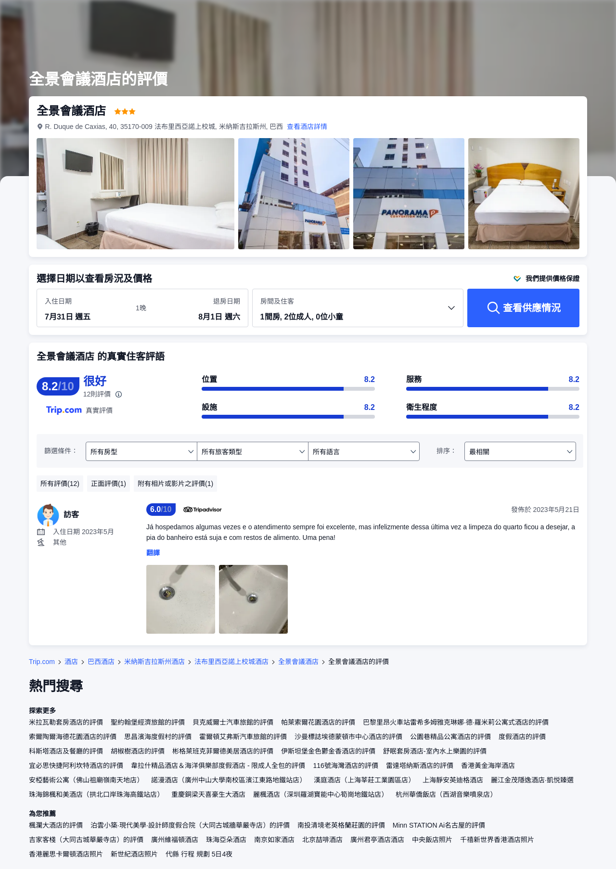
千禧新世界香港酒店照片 (497, 839)
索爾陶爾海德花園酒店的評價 (72, 737)
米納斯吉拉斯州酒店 (154, 661)
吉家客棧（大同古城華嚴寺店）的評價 (86, 839)
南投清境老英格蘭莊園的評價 (341, 825)
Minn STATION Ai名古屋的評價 (439, 825)
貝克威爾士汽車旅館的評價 (232, 722)
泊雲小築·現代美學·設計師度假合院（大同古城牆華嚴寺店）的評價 (190, 825)
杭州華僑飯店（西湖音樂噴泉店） (446, 794)
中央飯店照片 (432, 839)
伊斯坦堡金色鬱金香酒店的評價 (328, 751)
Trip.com (42, 661)
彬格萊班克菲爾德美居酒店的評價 (222, 751)
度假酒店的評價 (522, 737)
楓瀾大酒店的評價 (56, 825)
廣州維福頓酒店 (174, 839)
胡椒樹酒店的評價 (138, 751)
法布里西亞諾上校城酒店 (231, 661)
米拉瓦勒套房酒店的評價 (66, 722)
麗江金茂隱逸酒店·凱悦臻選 (532, 780)
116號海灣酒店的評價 (345, 765)
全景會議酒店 (298, 661)
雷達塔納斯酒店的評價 (419, 765)
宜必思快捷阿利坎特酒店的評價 (76, 765)
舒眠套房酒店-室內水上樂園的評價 (435, 751)
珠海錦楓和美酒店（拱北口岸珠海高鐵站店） (96, 794)
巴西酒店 (101, 661)
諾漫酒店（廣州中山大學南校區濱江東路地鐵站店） (228, 780)
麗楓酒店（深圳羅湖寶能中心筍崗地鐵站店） (320, 794)
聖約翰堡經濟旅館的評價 (148, 722)
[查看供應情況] (523, 308)
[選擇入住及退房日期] (84, 308)
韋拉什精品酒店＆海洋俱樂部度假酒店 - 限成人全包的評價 (218, 765)
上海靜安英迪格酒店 (453, 780)
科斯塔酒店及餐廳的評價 (66, 751)
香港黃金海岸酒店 (488, 765)
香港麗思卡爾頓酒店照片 (66, 854)
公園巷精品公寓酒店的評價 (450, 737)
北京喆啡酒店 (322, 839)
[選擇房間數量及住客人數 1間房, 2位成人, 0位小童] (358, 312)
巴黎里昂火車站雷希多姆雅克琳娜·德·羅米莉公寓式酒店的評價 (456, 722)
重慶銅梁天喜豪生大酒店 (208, 794)
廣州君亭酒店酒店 (377, 839)
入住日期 (58, 301)
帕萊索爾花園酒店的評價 (318, 722)
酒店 (71, 661)
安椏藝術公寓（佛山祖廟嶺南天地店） (86, 780)
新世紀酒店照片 (134, 854)
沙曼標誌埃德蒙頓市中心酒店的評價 (348, 737)
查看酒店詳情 (307, 126)
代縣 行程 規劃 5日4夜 (199, 854)
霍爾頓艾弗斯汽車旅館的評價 (243, 737)
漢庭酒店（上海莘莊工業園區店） (364, 780)
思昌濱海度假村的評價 (158, 737)
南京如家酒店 (274, 839)
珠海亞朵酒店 (226, 839)
